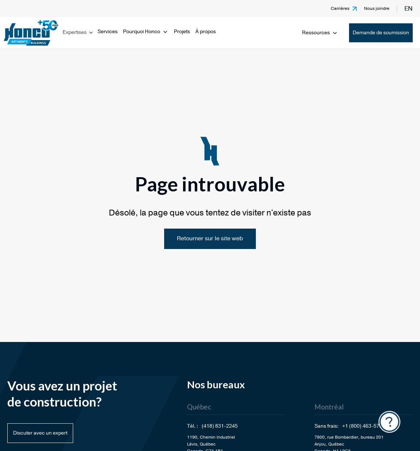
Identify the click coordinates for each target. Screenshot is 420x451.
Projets (182, 31)
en (408, 8)
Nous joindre (376, 8)
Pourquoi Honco (146, 31)
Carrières (340, 8)
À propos (205, 31)
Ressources (320, 32)
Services (108, 31)
